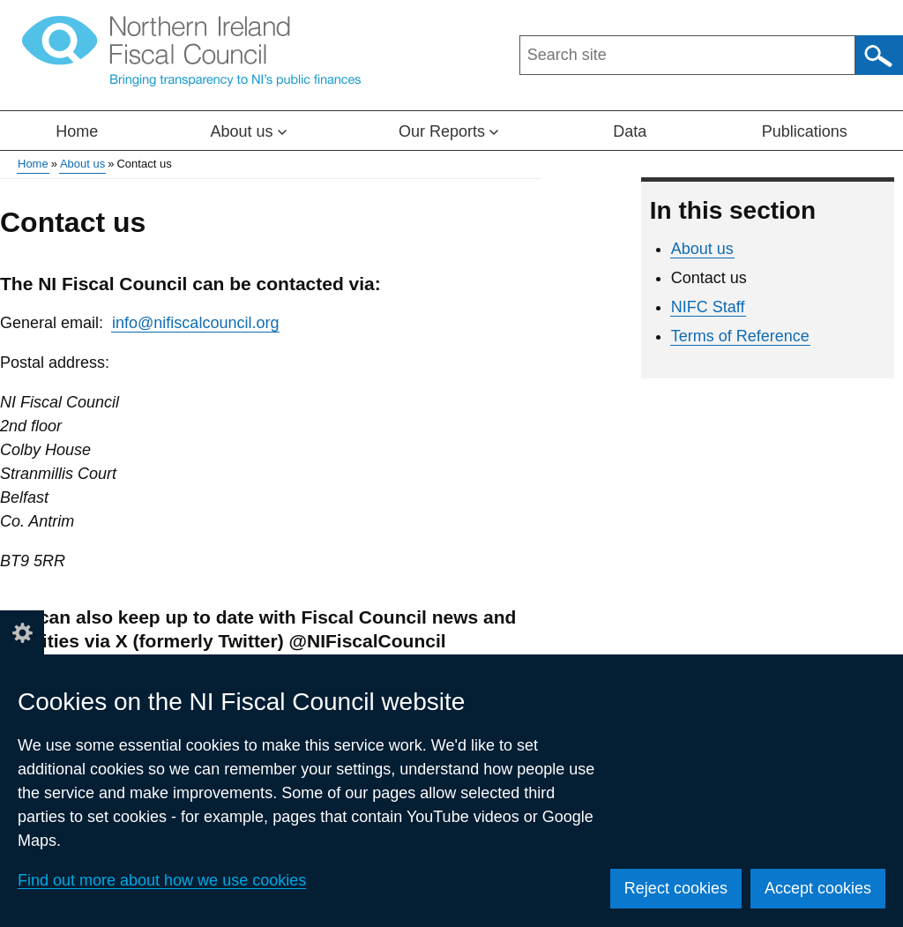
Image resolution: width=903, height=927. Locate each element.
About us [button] (249, 131)
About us (82, 163)
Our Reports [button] (448, 131)
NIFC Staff (708, 307)
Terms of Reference (740, 336)
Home (77, 131)
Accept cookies (818, 888)
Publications (804, 131)
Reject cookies (676, 888)
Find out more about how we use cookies (162, 880)
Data (629, 131)
